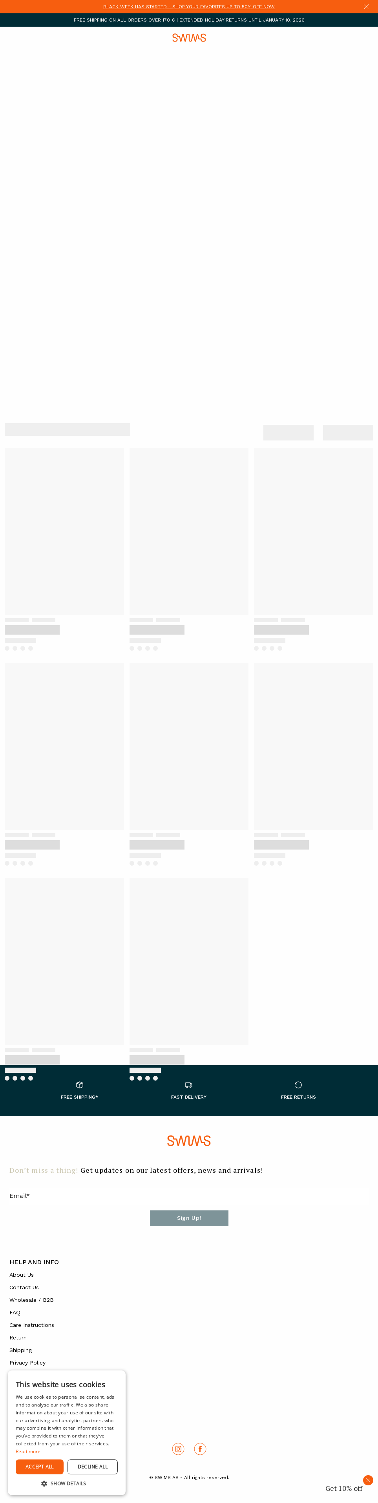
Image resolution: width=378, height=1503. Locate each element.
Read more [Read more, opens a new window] (28, 1451)
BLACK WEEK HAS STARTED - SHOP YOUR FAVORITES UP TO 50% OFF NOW (189, 6)
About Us (21, 1275)
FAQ (14, 1312)
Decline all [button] (93, 1466)
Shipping (20, 1350)
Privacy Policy (27, 1362)
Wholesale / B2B (31, 1300)
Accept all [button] (40, 1466)
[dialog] (67, 1432)
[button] (67, 1483)
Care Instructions (31, 1325)
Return (18, 1337)
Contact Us (24, 1287)
